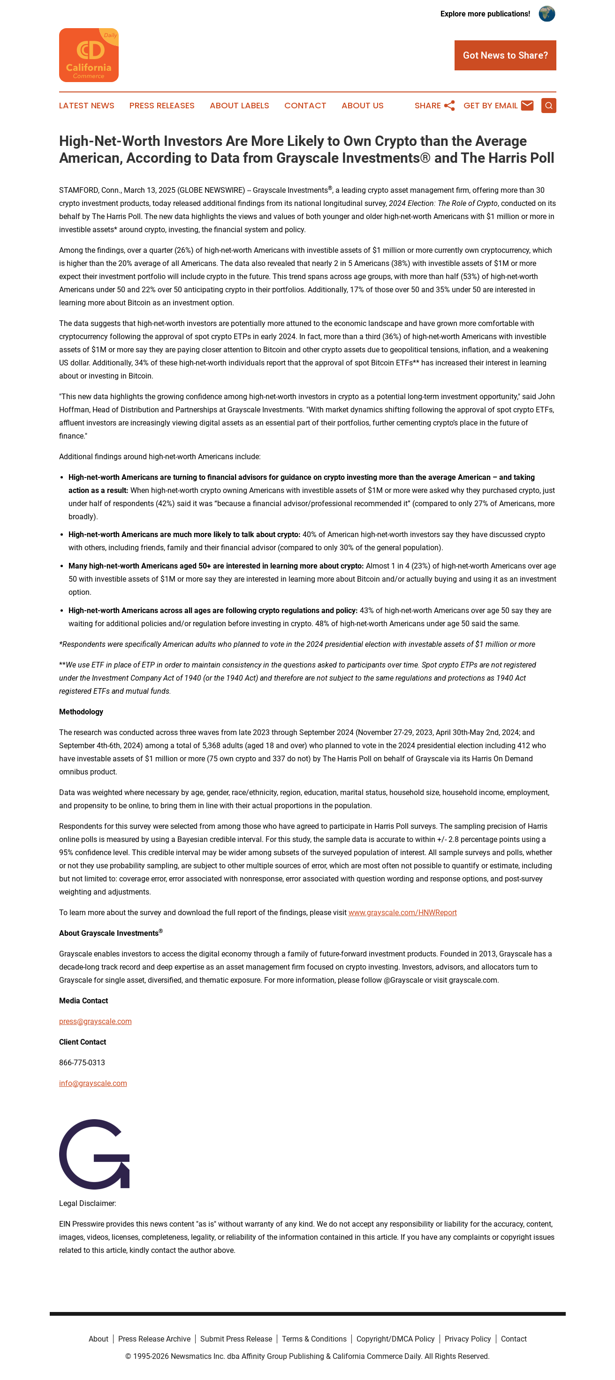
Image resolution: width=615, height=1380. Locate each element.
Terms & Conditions (314, 1339)
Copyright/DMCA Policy (396, 1339)
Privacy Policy (468, 1339)
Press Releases (162, 105)
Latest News (86, 105)
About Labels (239, 105)
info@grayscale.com (93, 1083)
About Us (363, 105)
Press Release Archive (154, 1339)
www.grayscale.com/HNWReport (403, 912)
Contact (305, 105)
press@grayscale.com (95, 1021)
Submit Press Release (236, 1339)
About (98, 1339)
